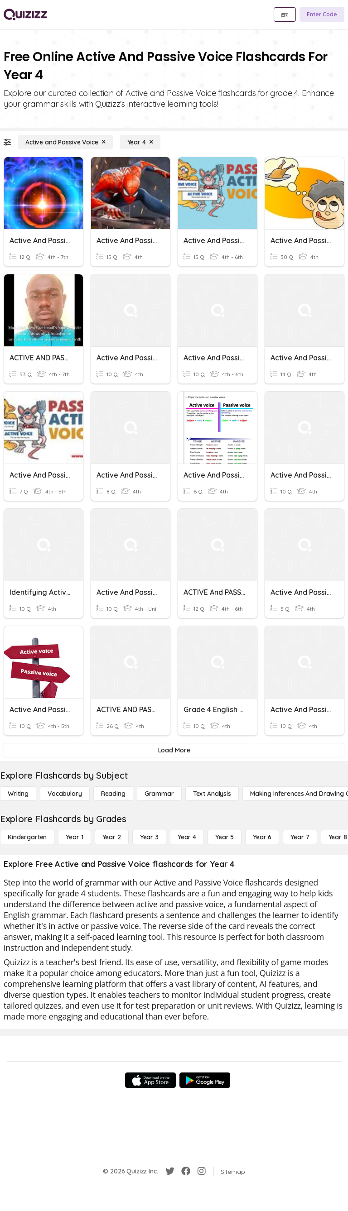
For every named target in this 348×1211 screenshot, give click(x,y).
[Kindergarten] (27, 837)
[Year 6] (262, 837)
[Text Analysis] (212, 793)
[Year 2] (112, 837)
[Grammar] (159, 793)
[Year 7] (300, 837)
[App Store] (150, 1080)
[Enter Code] (322, 14)
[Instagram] (202, 1171)
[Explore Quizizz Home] (25, 14)
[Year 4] (140, 142)
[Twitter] (169, 1171)
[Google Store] (204, 1080)
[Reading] (113, 793)
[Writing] (18, 793)
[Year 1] (74, 837)
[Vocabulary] (65, 793)
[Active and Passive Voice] (65, 142)
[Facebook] (185, 1171)
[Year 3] (149, 837)
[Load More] (174, 750)
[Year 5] (225, 837)
